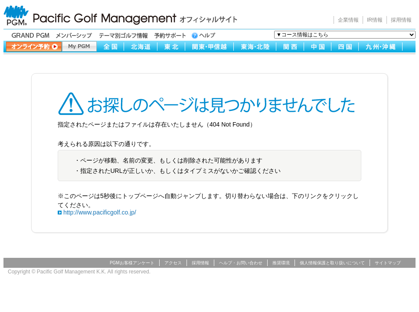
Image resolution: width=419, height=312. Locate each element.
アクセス (173, 262)
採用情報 (401, 20)
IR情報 (375, 20)
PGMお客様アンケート (132, 262)
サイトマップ (388, 262)
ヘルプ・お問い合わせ (240, 262)
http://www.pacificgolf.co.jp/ (99, 212)
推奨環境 (281, 262)
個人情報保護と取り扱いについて (332, 262)
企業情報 (348, 20)
